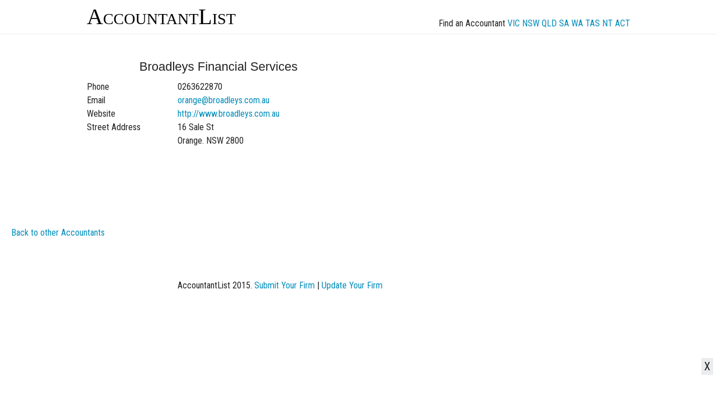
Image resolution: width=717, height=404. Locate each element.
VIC (514, 23)
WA (577, 23)
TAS (592, 23)
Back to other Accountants (58, 232)
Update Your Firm (352, 285)
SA (564, 23)
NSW (530, 23)
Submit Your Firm (284, 285)
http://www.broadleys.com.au (229, 113)
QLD (549, 23)
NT (607, 23)
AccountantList (161, 16)
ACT (622, 23)
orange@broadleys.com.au (223, 100)
